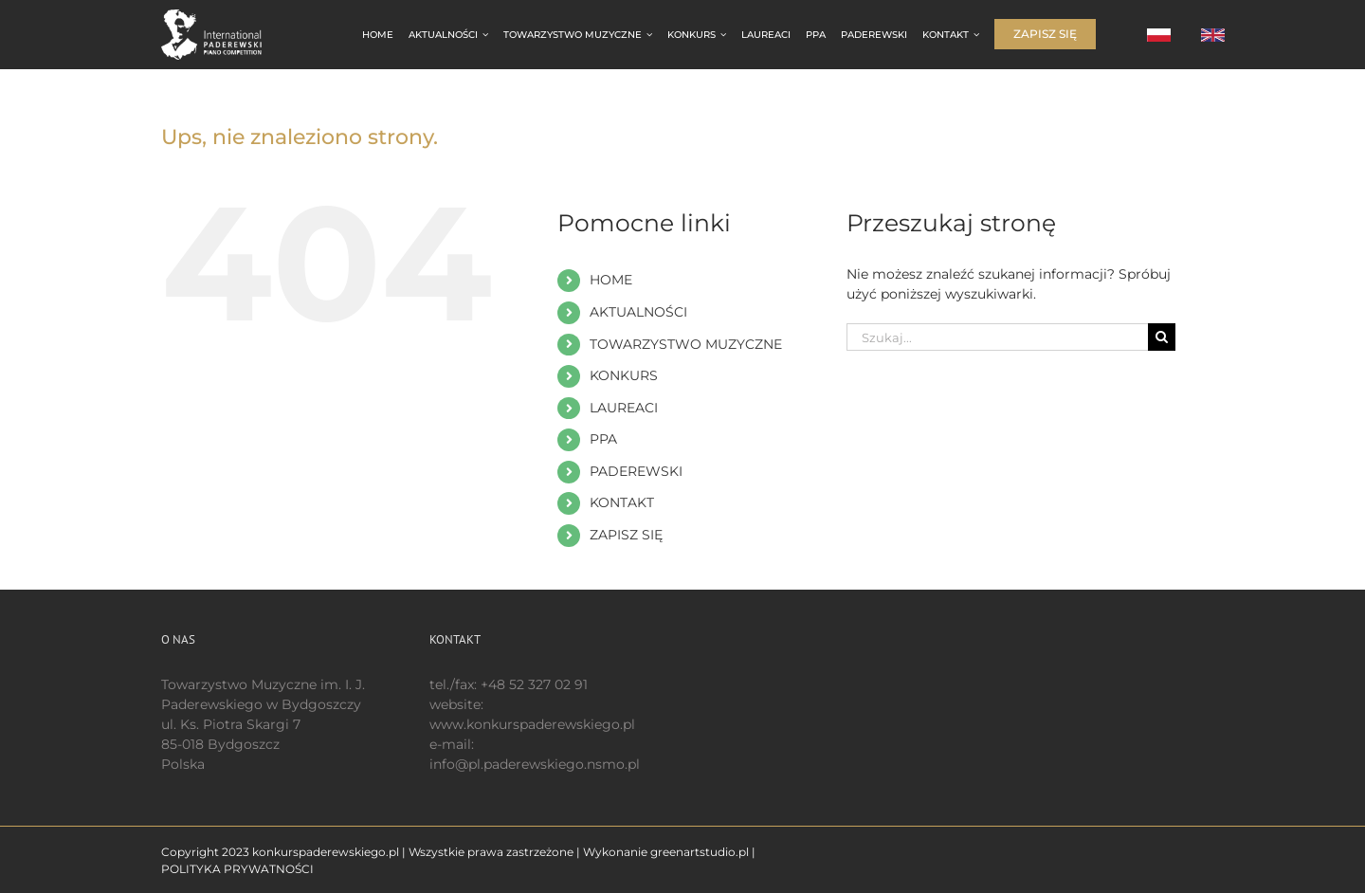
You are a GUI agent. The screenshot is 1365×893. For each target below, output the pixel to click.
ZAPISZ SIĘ (626, 534)
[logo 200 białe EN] (221, 16)
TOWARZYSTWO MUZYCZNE (686, 344)
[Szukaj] (1161, 337)
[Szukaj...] (997, 337)
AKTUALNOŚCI (638, 311)
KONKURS (624, 375)
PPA (603, 438)
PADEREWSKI (636, 471)
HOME (611, 279)
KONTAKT (622, 502)
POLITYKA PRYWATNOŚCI (237, 869)
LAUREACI (624, 407)
